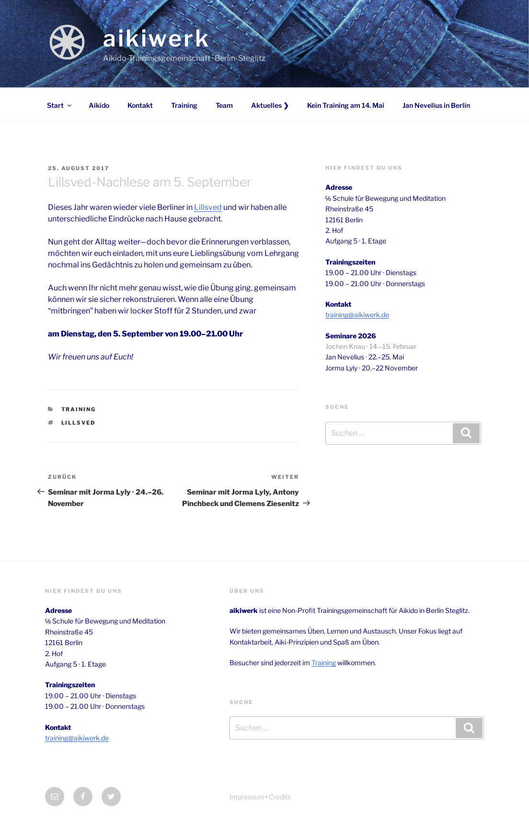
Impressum (247, 797)
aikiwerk (156, 38)
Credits (280, 797)
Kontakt (140, 105)
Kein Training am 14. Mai (345, 105)
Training (184, 105)
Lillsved (208, 207)
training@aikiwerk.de (357, 315)
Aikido (99, 105)
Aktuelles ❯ (270, 105)
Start (60, 105)
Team (224, 105)
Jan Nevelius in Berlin (436, 105)
